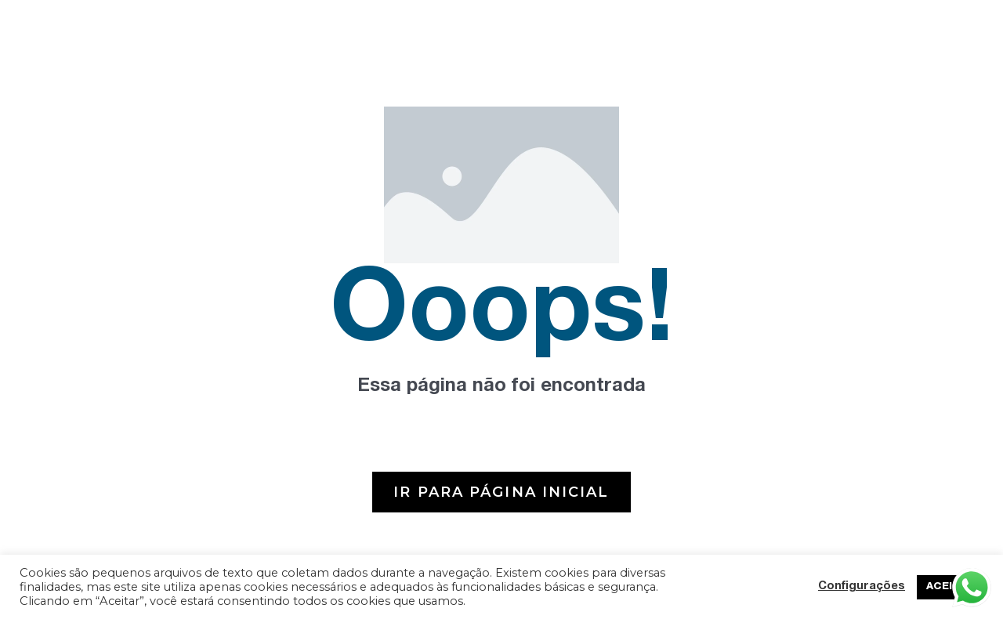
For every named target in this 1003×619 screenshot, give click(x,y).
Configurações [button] (861, 586)
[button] (501, 492)
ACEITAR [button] (950, 587)
